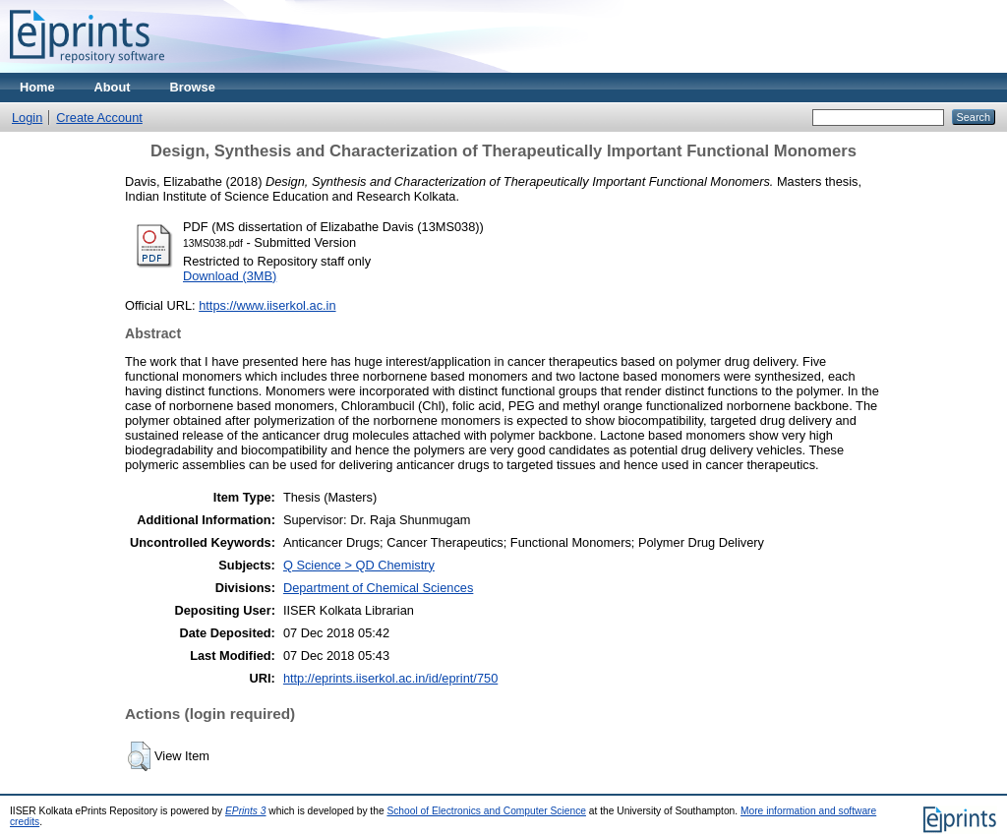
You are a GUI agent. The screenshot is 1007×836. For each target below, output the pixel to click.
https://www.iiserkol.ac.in (267, 305)
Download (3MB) (229, 276)
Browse (192, 87)
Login (27, 117)
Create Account (99, 117)
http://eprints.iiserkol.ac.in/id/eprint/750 (390, 678)
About (112, 87)
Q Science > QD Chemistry (359, 565)
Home (37, 87)
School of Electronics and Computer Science (486, 811)
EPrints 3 (246, 811)
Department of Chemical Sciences (378, 587)
